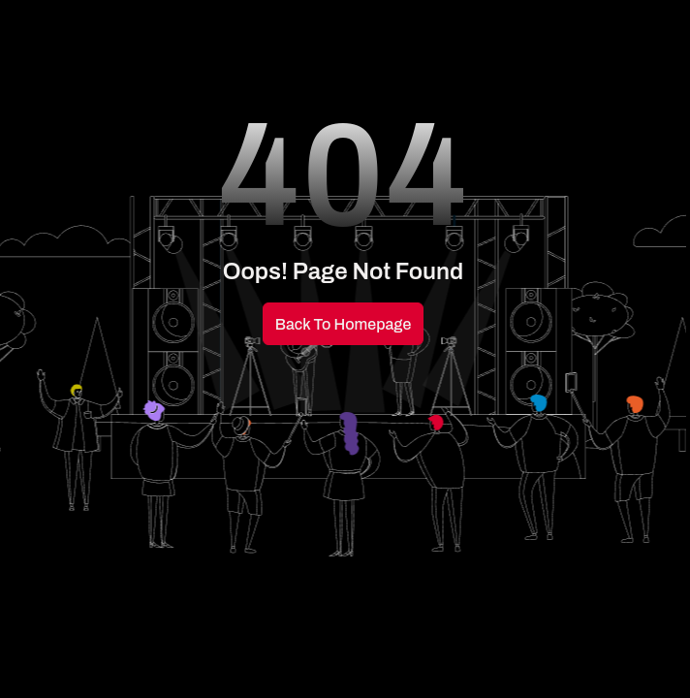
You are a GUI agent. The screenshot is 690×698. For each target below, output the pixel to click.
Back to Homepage (343, 324)
